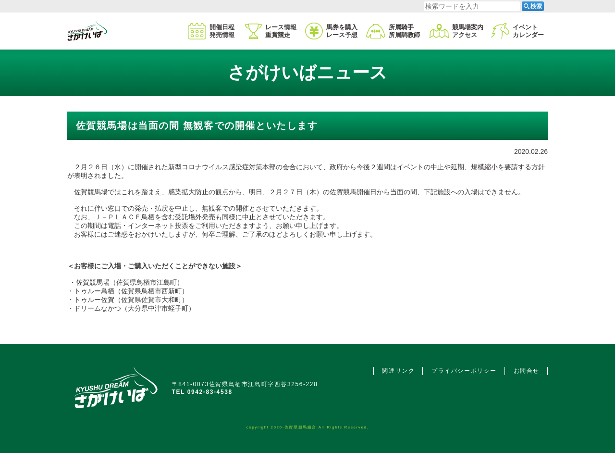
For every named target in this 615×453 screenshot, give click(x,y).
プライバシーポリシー (464, 370)
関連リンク (398, 370)
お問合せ (527, 370)
